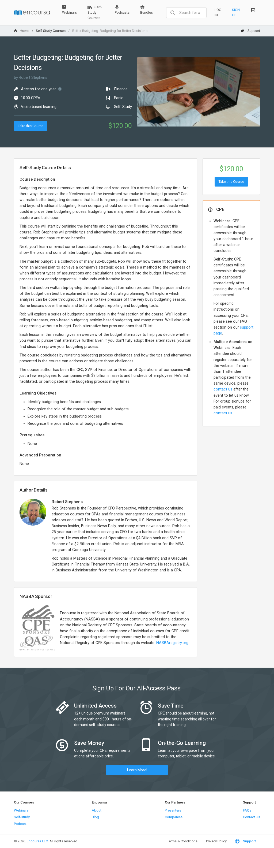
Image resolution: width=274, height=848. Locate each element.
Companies (173, 817)
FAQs (247, 810)
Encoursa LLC (37, 841)
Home (21, 31)
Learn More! (137, 770)
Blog (95, 817)
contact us (223, 389)
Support (250, 31)
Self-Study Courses (94, 12)
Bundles (146, 9)
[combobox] (186, 12)
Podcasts (122, 9)
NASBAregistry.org (172, 643)
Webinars (69, 9)
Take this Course (30, 126)
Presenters (173, 810)
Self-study (22, 817)
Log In (218, 12)
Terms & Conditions (182, 841)
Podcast (20, 824)
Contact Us (251, 817)
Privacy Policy (216, 841)
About (96, 810)
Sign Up (236, 12)
